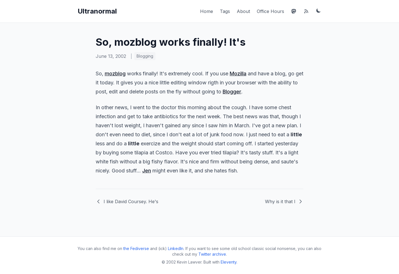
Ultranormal (97, 11)
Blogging (145, 56)
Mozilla (238, 73)
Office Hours (270, 11)
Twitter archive (212, 254)
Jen (146, 171)
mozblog (115, 73)
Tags (225, 11)
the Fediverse (136, 248)
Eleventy (228, 262)
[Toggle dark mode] (318, 10)
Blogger (232, 92)
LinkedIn (175, 248)
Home (206, 11)
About (243, 11)
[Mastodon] (294, 11)
